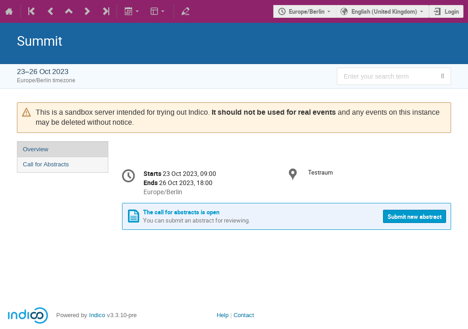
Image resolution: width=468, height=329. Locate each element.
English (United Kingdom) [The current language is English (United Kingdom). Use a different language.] (384, 11)
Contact (244, 315)
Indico (97, 315)
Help (223, 315)
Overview (35, 149)
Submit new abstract (414, 216)
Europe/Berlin (306, 11)
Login (452, 11)
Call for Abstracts (46, 164)
